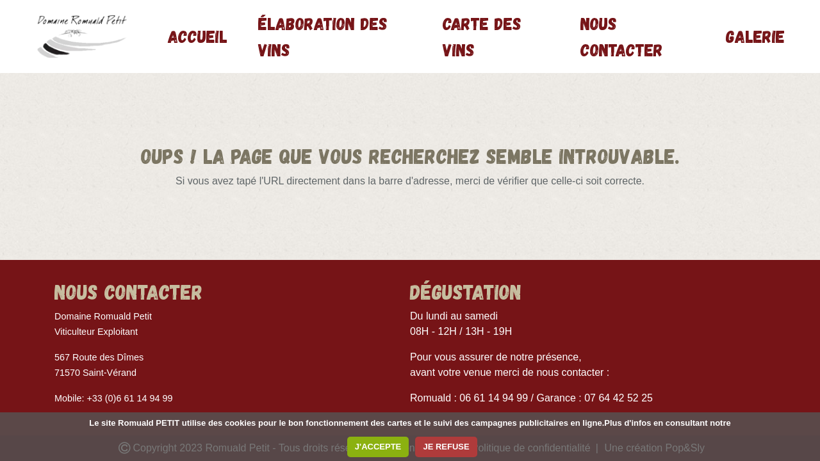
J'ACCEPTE (378, 446)
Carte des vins (482, 36)
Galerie (755, 36)
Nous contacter (621, 36)
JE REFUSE (446, 446)
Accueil (197, 36)
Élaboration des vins (323, 36)
